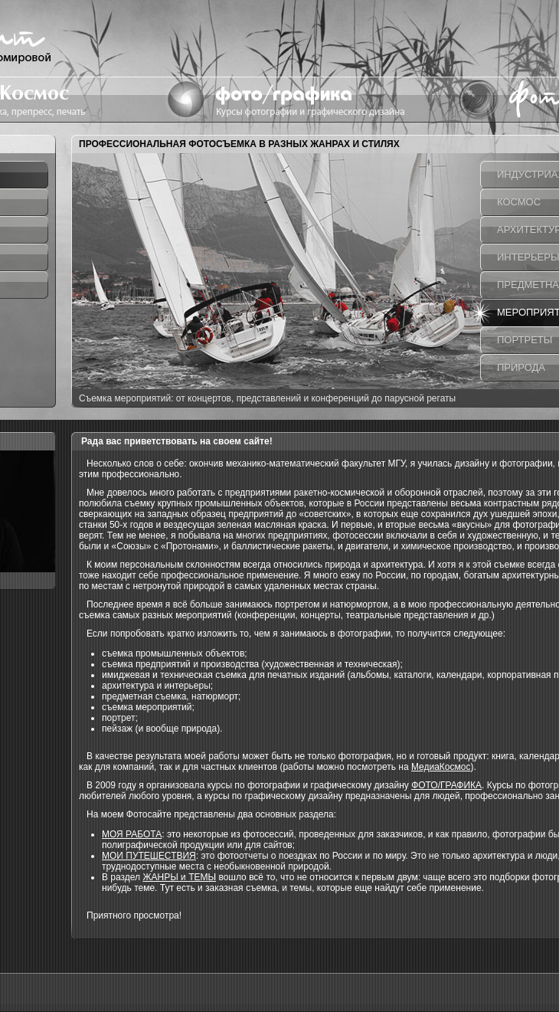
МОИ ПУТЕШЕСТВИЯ (149, 855)
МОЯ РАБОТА (132, 834)
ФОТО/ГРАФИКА (446, 785)
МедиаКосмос (441, 766)
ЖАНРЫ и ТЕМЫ (179, 877)
